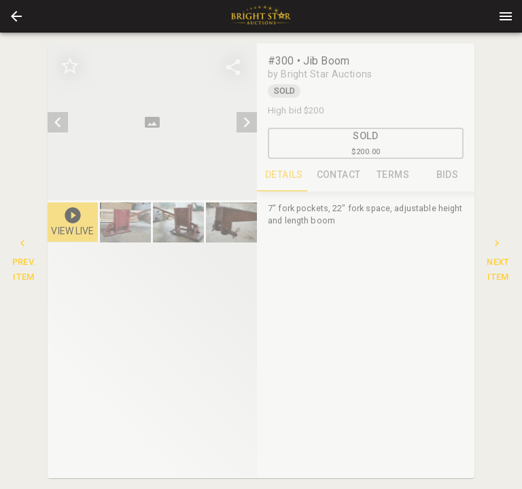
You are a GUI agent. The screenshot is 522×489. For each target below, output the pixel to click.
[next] (247, 122)
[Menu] (505, 16)
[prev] (58, 122)
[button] (16, 16)
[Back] (16, 16)
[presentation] (261, 16)
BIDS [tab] (447, 175)
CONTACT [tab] (338, 175)
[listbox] (152, 121)
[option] (152, 121)
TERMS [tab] (393, 175)
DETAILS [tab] (284, 175)
